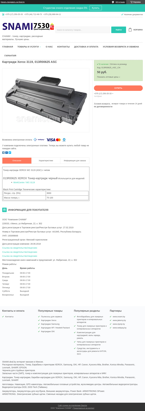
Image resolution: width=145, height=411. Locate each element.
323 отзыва (120, 2)
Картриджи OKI (48, 331)
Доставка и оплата (86, 47)
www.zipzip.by (119, 324)
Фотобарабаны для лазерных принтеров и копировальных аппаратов (90, 319)
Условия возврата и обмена (121, 47)
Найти (119, 30)
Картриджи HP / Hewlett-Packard (55, 328)
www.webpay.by (119, 328)
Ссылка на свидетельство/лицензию (19, 248)
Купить (95, 8)
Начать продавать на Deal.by (13, 2)
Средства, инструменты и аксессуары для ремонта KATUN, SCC (92, 351)
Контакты (63, 47)
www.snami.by (119, 316)
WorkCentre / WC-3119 (24, 182)
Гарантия (10, 55)
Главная (7, 47)
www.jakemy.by (119, 320)
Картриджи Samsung (50, 324)
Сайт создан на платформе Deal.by (72, 405)
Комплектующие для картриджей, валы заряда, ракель (88, 335)
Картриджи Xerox (48, 320)
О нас (49, 47)
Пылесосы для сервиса (51, 316)
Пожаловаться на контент (83, 408)
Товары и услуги (28, 47)
